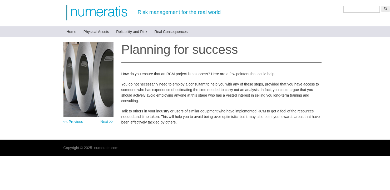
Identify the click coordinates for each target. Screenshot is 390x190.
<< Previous (73, 122)
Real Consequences (170, 32)
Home (71, 32)
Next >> (106, 122)
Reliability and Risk (131, 32)
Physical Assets (96, 32)
